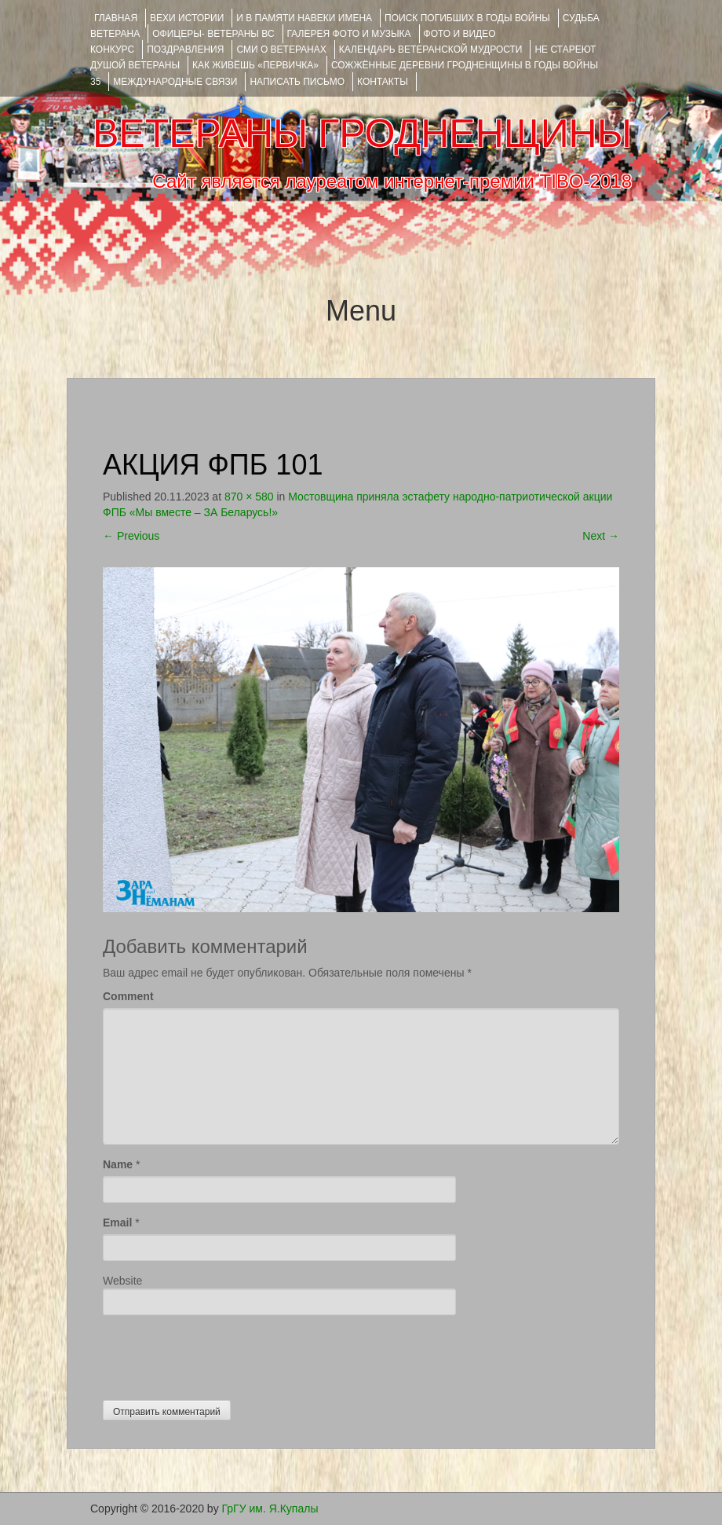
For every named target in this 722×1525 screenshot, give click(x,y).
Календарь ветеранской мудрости (431, 49)
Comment (128, 996)
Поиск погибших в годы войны (467, 18)
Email (117, 1222)
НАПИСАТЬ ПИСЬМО (297, 81)
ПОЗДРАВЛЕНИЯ (185, 49)
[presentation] (222, 1353)
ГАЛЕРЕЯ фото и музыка (349, 33)
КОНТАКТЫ (382, 81)
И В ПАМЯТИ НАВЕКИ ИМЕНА (304, 18)
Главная (115, 18)
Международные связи (175, 81)
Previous (131, 536)
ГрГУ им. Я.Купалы (270, 1508)
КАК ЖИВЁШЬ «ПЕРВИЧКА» (255, 65)
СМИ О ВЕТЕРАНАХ (281, 49)
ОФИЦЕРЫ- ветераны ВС (213, 33)
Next (600, 536)
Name (118, 1164)
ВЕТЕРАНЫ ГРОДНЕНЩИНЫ (362, 133)
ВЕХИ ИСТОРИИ (187, 18)
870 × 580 (249, 496)
